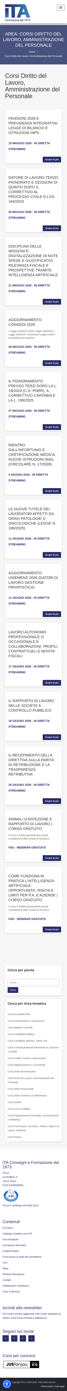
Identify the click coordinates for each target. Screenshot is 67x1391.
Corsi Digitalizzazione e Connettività (26, 1064)
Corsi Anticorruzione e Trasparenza (26, 1021)
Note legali (59, 1386)
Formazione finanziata (14, 1245)
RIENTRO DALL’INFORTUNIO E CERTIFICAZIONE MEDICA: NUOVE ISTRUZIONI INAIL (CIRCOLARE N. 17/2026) (32, 454)
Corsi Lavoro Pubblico (19, 1108)
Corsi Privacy (14, 1137)
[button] (6, 1384)
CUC (5, 1262)
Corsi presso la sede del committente (22, 1256)
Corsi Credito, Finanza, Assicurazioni (27, 1058)
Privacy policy (47, 1386)
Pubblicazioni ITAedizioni (16, 1285)
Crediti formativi (11, 1251)
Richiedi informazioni (13, 1274)
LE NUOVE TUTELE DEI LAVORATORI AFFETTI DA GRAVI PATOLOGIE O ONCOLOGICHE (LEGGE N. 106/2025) (32, 518)
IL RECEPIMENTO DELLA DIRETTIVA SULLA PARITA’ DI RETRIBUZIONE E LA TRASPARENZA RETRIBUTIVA (31, 764)
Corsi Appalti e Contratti (20, 1027)
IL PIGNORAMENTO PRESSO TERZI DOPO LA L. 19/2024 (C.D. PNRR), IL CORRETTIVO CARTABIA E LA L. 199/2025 (32, 390)
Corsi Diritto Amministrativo (22, 1071)
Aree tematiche (10, 1239)
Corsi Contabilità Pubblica (21, 1034)
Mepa (5, 1268)
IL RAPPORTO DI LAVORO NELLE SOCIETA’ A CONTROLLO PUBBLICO (31, 705)
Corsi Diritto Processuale (21, 1089)
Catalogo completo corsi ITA (17, 1233)
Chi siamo (8, 1227)
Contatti (7, 1280)
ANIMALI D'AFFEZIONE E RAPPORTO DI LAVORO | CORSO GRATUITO (30, 824)
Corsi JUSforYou (11, 1291)
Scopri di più (52, 159)
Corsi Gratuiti (14, 1102)
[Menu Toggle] (60, 8)
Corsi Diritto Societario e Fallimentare (27, 1095)
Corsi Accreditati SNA (19, 1014)
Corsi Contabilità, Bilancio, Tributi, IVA (27, 1040)
